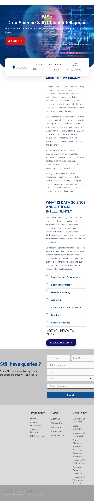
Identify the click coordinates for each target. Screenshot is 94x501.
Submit (70, 395)
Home (33, 418)
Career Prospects (60, 322)
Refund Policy (38, 494)
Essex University (77, 427)
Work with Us (57, 435)
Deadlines (56, 315)
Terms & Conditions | (12, 494)
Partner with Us (58, 431)
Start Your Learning (35, 430)
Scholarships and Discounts (66, 307)
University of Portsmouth (79, 434)
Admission (56, 427)
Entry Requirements (62, 284)
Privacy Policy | (26, 494)
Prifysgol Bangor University (77, 470)
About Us (55, 419)
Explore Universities (35, 423)
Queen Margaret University (77, 443)
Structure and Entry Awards (66, 277)
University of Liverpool (79, 420)
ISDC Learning (37, 436)
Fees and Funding (60, 292)
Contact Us (56, 423)
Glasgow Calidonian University (77, 453)
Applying (56, 300)
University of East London (79, 461)
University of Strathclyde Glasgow (79, 480)
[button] (66, 277)
